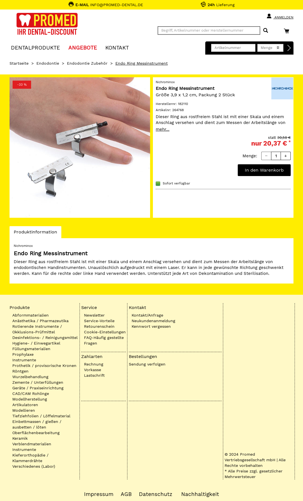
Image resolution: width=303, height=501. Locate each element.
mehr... (162, 129)
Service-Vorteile (99, 321)
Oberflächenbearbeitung (36, 432)
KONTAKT (117, 47)
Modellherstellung (29, 399)
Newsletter (94, 315)
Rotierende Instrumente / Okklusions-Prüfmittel (37, 329)
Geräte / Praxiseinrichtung (38, 388)
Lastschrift (94, 375)
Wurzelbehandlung (30, 376)
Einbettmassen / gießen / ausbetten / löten (36, 424)
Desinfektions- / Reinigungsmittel (45, 337)
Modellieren (23, 410)
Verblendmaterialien (31, 444)
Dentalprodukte (35, 47)
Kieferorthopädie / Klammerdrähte (30, 458)
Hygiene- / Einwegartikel (36, 343)
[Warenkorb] (288, 31)
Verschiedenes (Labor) (33, 466)
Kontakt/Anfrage (147, 315)
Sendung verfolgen (147, 364)
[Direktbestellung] (289, 48)
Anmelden (279, 16)
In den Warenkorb (264, 170)
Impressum (98, 494)
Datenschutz (155, 494)
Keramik (20, 438)
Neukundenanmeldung (153, 321)
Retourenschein (99, 326)
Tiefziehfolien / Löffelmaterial (41, 416)
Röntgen (20, 371)
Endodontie (47, 63)
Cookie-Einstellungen (105, 332)
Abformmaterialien (30, 315)
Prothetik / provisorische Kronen (44, 365)
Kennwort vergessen (151, 326)
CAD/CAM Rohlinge (30, 393)
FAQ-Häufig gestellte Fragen (104, 340)
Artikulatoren (25, 404)
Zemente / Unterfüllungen (37, 382)
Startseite (19, 63)
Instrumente (24, 360)
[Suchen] (266, 30)
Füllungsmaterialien (31, 349)
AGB (126, 494)
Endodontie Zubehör (87, 63)
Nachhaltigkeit (200, 494)
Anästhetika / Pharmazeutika (40, 321)
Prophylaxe (23, 354)
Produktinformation (35, 233)
